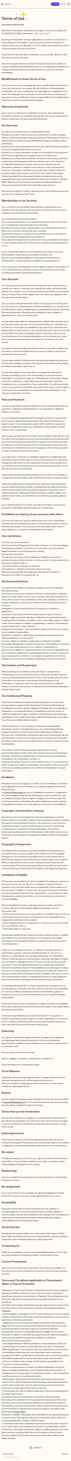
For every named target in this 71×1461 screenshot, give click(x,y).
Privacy (65, 1454)
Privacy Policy (19, 1412)
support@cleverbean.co (15, 792)
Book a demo (55, 4)
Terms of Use (8, 1454)
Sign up (63, 4)
